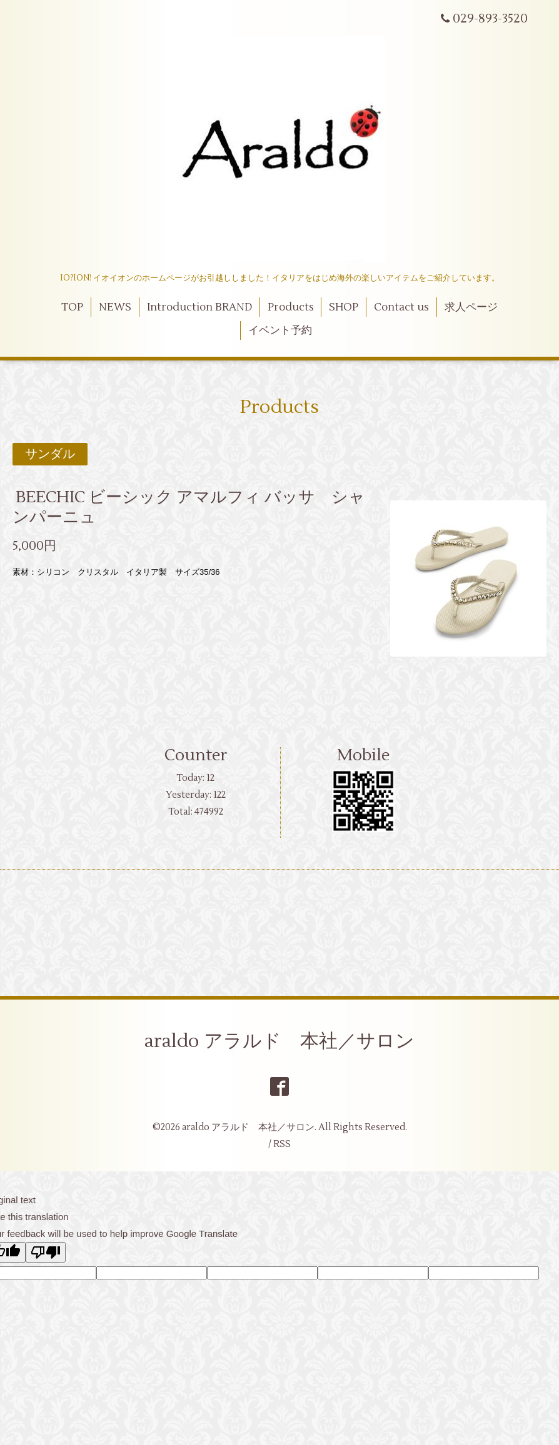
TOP (72, 307)
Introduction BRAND (199, 307)
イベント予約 (280, 330)
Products (291, 307)
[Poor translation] (46, 1252)
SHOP (343, 307)
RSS (282, 1144)
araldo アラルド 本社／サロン (279, 1041)
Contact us (401, 307)
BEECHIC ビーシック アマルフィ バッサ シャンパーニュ (189, 507)
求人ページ (471, 307)
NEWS (115, 307)
